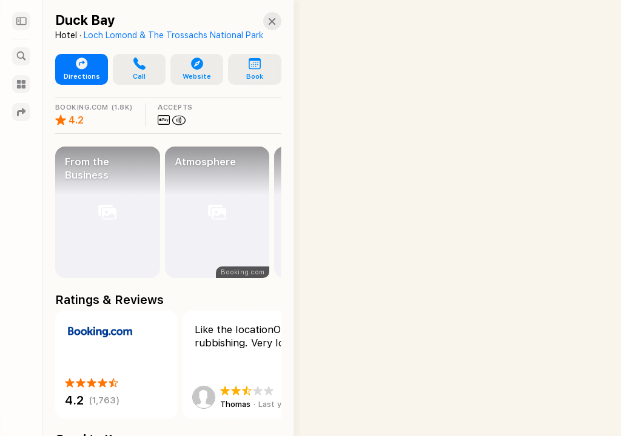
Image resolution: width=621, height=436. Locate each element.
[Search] (21, 56)
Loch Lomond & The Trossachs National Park (173, 35)
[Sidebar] (21, 21)
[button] (134, 69)
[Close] (260, 21)
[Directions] (21, 112)
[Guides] (21, 84)
